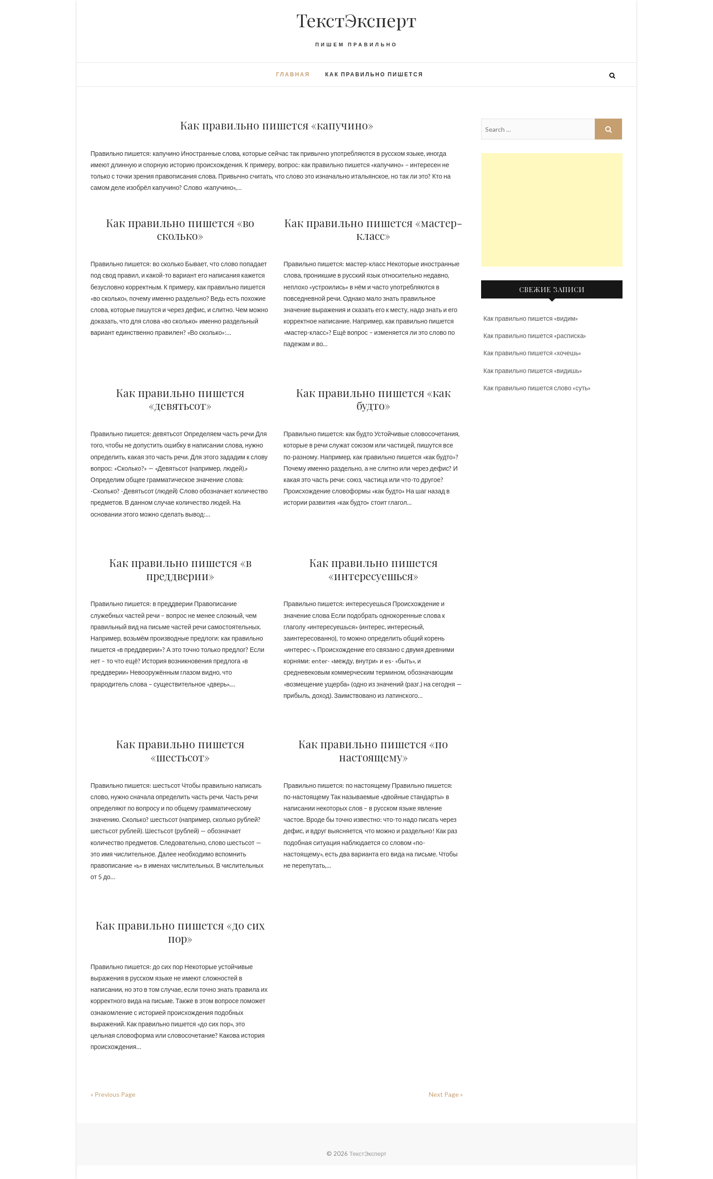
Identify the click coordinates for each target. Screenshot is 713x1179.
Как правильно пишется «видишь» (532, 370)
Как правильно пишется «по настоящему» (373, 750)
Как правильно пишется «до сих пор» (180, 931)
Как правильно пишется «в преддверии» (180, 569)
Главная (293, 74)
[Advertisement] (552, 210)
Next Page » (446, 1094)
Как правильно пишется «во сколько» (180, 229)
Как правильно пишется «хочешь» (532, 353)
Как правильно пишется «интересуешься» (373, 569)
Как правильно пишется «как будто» (373, 399)
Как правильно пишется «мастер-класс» (373, 229)
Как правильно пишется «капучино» (276, 125)
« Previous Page (113, 1094)
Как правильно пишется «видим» (530, 318)
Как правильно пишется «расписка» (534, 335)
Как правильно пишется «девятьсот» (180, 399)
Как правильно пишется (374, 74)
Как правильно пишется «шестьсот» (180, 750)
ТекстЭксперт (356, 20)
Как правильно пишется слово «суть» (537, 388)
